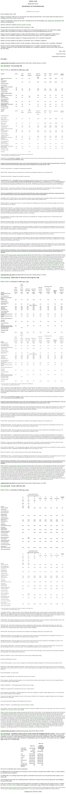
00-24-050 (23, 254)
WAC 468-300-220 (5, 733)
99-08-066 (48, 254)
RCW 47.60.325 (51, 265)
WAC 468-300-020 (5, 277)
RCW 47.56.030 (21, 24)
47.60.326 (28, 24)
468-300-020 (58, 20)
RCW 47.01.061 (16, 788)
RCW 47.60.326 (46, 262)
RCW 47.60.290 (52, 261)
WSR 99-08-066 (24, 731)
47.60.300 (58, 261)
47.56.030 (59, 265)
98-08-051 (6, 256)
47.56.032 (22, 788)
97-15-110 (33, 788)
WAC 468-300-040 (5, 486)
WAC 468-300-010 (49, 20)
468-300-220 (10, 22)
